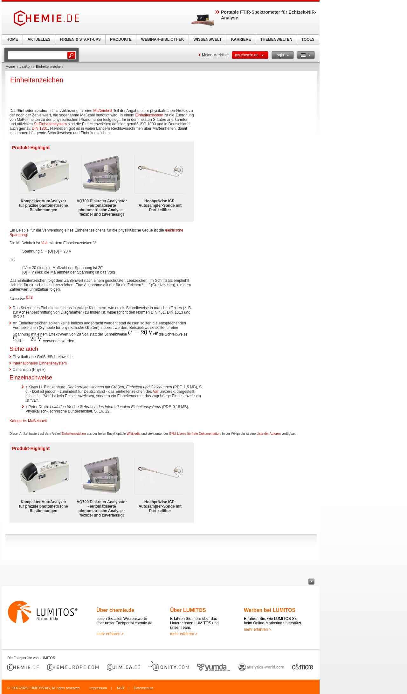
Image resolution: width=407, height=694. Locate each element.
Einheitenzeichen (73, 433)
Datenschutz (143, 688)
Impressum (98, 688)
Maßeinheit (102, 110)
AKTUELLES (39, 39)
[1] (28, 297)
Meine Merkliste (215, 55)
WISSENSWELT (207, 39)
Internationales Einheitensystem (40, 363)
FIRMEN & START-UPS (80, 39)
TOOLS (307, 39)
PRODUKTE (120, 39)
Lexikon (25, 66)
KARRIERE (241, 39)
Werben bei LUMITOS (269, 610)
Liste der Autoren (269, 433)
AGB (120, 688)
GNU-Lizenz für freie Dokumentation (194, 433)
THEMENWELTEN (276, 39)
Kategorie (18, 421)
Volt (44, 243)
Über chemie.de (115, 610)
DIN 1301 (40, 128)
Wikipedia (134, 433)
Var (156, 391)
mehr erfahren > (110, 634)
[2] (31, 297)
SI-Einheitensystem (50, 124)
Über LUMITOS (188, 610)
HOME (12, 39)
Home (10, 66)
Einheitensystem (149, 115)
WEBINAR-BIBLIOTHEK (162, 39)
